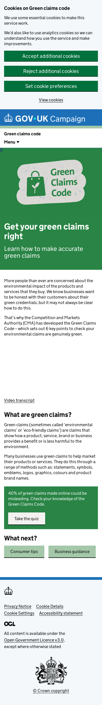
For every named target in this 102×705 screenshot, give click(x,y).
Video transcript (19, 400)
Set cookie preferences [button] (51, 86)
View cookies (51, 99)
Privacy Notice (17, 606)
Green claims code (22, 133)
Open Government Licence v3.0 (34, 640)
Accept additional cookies (51, 56)
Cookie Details (49, 606)
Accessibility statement (61, 613)
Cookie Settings (19, 613)
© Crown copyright (51, 690)
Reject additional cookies (51, 71)
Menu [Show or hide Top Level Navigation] (9, 142)
